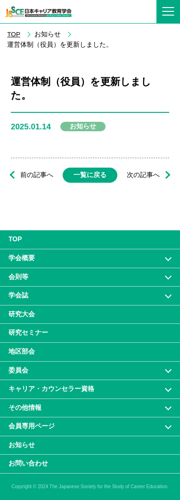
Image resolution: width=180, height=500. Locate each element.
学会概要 (21, 258)
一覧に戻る (90, 174)
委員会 (18, 370)
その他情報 (24, 407)
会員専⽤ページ (31, 426)
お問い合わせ (28, 463)
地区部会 (21, 351)
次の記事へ (143, 174)
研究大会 (21, 314)
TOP (13, 34)
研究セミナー (28, 332)
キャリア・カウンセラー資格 (51, 388)
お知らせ (21, 445)
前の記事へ (36, 174)
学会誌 (18, 295)
